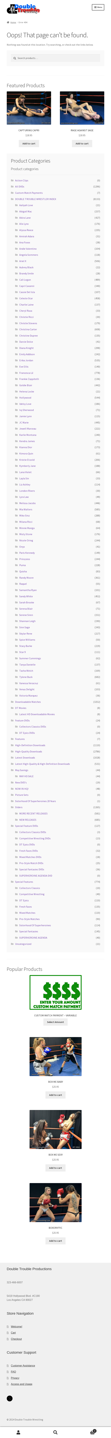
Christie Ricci (26, 317)
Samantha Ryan (28, 590)
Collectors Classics (29, 888)
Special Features (24, 881)
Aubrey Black (26, 267)
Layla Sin (24, 478)
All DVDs (19, 186)
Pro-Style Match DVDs (31, 863)
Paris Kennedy (27, 552)
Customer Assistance (23, 1365)
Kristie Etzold (27, 459)
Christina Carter (28, 329)
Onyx (22, 546)
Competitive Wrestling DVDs (35, 838)
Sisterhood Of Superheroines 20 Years (35, 801)
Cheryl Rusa (25, 310)
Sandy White (26, 596)
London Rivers (27, 490)
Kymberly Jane (27, 465)
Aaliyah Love (26, 205)
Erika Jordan (26, 360)
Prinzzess (24, 559)
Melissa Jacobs (27, 503)
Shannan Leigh (27, 621)
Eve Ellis (23, 366)
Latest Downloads (25, 757)
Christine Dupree (28, 335)
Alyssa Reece (26, 230)
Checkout (16, 1339)
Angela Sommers (28, 254)
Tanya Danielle (27, 664)
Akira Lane (25, 217)
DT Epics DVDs (27, 732)
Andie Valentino (28, 248)
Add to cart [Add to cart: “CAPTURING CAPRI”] (28, 143)
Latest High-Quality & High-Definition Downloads (42, 763)
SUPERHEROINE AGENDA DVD (35, 875)
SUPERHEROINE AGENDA (33, 937)
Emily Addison (27, 354)
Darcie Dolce (26, 341)
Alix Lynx (24, 223)
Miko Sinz (24, 515)
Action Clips (21, 180)
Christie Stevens (28, 323)
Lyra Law (24, 496)
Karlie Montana (27, 434)
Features (20, 739)
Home (13, 22)
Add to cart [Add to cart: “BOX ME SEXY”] (55, 1167)
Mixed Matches (27, 912)
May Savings (21, 770)
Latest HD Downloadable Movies (37, 714)
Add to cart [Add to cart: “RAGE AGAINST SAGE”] (82, 143)
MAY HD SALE (26, 776)
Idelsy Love (25, 403)
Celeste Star (26, 298)
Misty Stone (25, 534)
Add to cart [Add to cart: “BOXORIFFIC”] (55, 1240)
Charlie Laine (26, 304)
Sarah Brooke (26, 602)
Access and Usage (21, 1384)
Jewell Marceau (27, 428)
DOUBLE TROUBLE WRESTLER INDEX (35, 199)
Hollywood (25, 397)
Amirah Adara (26, 236)
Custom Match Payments (29, 192)
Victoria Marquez (28, 695)
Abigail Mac (25, 211)
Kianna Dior (25, 447)
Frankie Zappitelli (29, 379)
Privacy (15, 1378)
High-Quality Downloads (28, 751)
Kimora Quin (26, 453)
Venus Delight (27, 689)
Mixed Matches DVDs (30, 857)
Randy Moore (26, 577)
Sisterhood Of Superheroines (35, 925)
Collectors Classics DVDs (32, 726)
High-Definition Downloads (30, 745)
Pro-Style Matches (29, 919)
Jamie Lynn (25, 416)
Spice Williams (27, 639)
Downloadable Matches (28, 701)
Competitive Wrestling (31, 894)
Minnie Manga (27, 528)
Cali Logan (25, 279)
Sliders (18, 807)
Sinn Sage (24, 627)
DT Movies (20, 708)
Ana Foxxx (24, 242)
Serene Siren (26, 615)
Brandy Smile (26, 273)
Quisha (23, 571)
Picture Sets (21, 794)
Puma (22, 565)
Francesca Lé (26, 372)
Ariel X (22, 261)
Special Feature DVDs (26, 825)
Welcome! (16, 1326)
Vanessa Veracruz (28, 683)
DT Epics (24, 900)
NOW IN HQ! (21, 788)
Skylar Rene (25, 633)
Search (55, 1432)
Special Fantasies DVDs (31, 869)
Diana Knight (26, 348)
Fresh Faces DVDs (28, 850)
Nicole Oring (26, 540)
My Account (18, 1432)
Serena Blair (26, 608)
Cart (13, 1332)
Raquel (23, 583)
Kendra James (27, 441)
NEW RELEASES (27, 819)
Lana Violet (25, 472)
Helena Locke (26, 391)
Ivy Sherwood (26, 410)
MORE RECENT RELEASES (33, 813)
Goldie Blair (25, 385)
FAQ (13, 1371)
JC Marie (24, 422)
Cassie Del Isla (27, 292)
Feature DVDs (22, 720)
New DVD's (21, 782)
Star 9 (22, 652)
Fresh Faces (25, 906)
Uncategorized (23, 943)
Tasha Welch (26, 670)
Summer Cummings (30, 658)
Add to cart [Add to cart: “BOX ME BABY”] (55, 1094)
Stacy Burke (25, 646)
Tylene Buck (25, 677)
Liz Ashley (24, 484)
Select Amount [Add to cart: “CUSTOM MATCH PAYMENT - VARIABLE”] (55, 1022)
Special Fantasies (28, 931)
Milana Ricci (25, 521)
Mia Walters (25, 509)
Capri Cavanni (26, 286)
